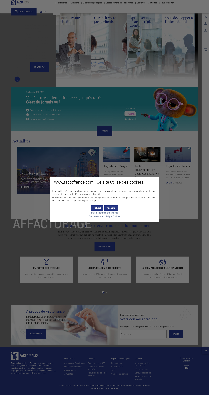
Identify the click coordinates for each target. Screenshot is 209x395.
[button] (111, 208)
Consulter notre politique (104, 216)
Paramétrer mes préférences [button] (104, 213)
